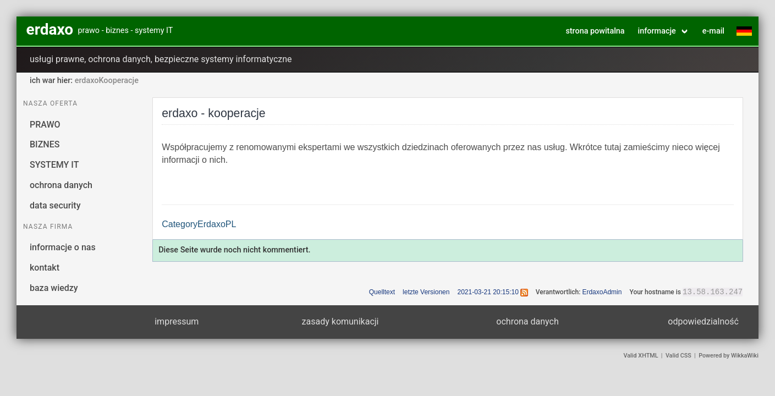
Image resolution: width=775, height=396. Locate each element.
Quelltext (382, 292)
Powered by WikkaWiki (728, 355)
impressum (177, 321)
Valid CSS (678, 355)
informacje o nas (63, 247)
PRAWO (45, 124)
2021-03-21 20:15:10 (487, 292)
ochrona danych (61, 185)
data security (55, 205)
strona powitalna (594, 31)
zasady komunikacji (340, 321)
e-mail (713, 31)
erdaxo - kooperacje (214, 113)
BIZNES (44, 144)
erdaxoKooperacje (107, 80)
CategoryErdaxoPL (199, 224)
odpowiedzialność (703, 321)
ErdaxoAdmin (602, 292)
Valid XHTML (641, 355)
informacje (657, 31)
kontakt (44, 267)
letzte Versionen (426, 292)
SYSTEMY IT (54, 165)
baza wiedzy (54, 288)
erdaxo (49, 29)
